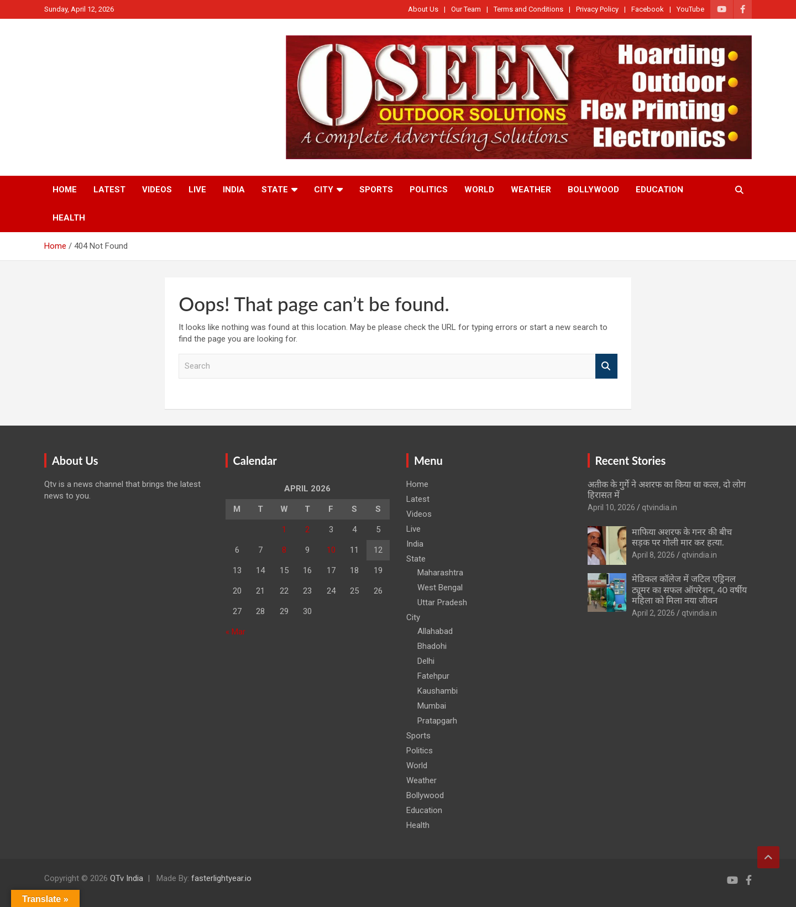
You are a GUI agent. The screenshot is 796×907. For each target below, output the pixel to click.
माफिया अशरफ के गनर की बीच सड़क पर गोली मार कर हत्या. (682, 536)
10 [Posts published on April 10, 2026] (331, 550)
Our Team (466, 9)
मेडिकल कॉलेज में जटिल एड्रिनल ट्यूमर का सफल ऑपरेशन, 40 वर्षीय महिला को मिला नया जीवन (689, 589)
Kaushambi (437, 691)
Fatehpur (433, 676)
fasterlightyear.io (221, 878)
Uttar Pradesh (442, 602)
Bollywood (593, 190)
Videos (157, 190)
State (274, 190)
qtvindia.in (659, 507)
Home (65, 190)
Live (197, 190)
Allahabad (435, 631)
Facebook (647, 9)
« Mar (235, 632)
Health (69, 218)
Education (659, 190)
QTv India (126, 878)
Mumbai (431, 706)
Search (606, 366)
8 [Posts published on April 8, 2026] (284, 550)
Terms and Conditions (528, 9)
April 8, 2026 (653, 555)
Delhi (425, 661)
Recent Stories (630, 460)
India (234, 190)
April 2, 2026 (653, 613)
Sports (376, 190)
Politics (429, 190)
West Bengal (440, 588)
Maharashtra (440, 573)
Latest (109, 190)
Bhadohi (432, 646)
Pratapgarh (437, 721)
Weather (531, 190)
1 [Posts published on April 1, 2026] (284, 529)
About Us (423, 9)
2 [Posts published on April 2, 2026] (307, 529)
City (323, 190)
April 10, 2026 (611, 507)
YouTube (690, 9)
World (479, 190)
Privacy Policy (597, 9)
